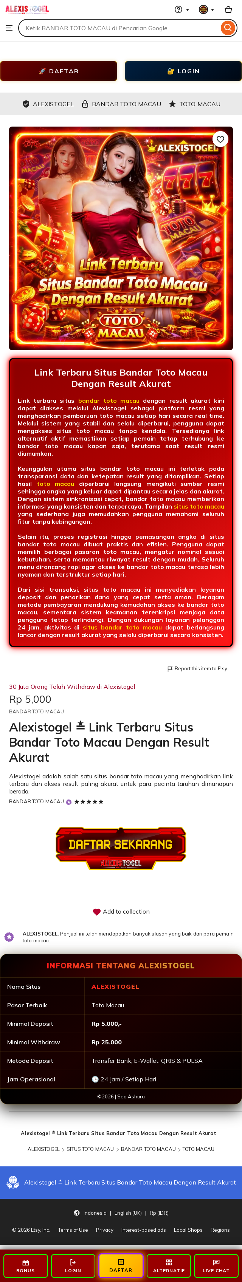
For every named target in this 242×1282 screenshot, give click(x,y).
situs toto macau (199, 506)
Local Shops (188, 1230)
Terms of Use (73, 1230)
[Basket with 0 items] (228, 9)
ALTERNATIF (169, 1266)
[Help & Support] (181, 9)
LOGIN (73, 1266)
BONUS (25, 1266)
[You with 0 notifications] (206, 9)
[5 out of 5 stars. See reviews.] (89, 801)
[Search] (228, 28)
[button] (121, 1213)
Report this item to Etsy (196, 669)
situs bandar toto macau (122, 627)
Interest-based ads (143, 1230)
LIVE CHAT (216, 1266)
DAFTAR (120, 1265)
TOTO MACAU (198, 1149)
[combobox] (118, 28)
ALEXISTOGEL (44, 1149)
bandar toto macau (109, 400)
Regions (220, 1230)
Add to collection (121, 912)
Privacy (104, 1230)
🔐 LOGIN (183, 71)
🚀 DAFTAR (59, 71)
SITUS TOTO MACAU (90, 1149)
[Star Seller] (68, 802)
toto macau (55, 483)
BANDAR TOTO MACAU (36, 801)
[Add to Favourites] (220, 139)
